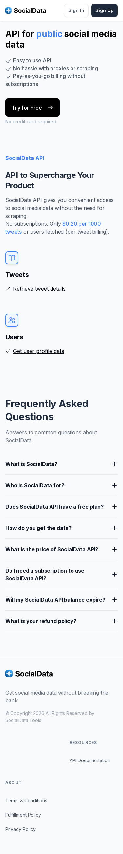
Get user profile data (38, 351)
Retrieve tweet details (39, 288)
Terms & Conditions (26, 800)
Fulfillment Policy (23, 815)
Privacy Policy (20, 829)
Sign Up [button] (104, 10)
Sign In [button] (76, 10)
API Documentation (90, 760)
